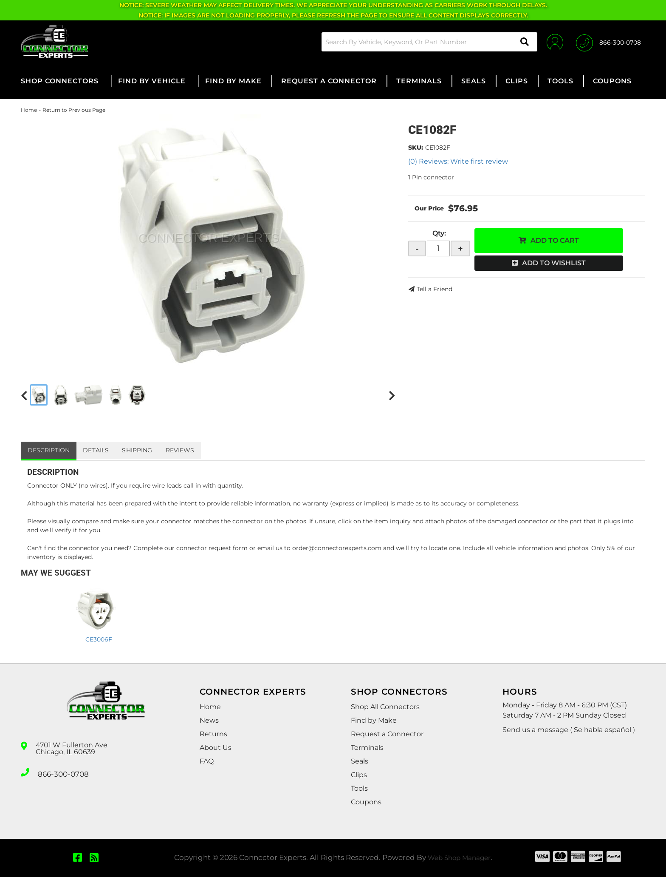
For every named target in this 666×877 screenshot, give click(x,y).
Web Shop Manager (459, 857)
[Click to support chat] (608, 42)
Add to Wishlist (554, 263)
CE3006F (98, 639)
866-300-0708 (62, 771)
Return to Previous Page (73, 110)
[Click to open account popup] (550, 41)
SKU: (415, 147)
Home (29, 110)
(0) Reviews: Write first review (458, 161)
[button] (424, 41)
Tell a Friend (434, 289)
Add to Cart (555, 240)
